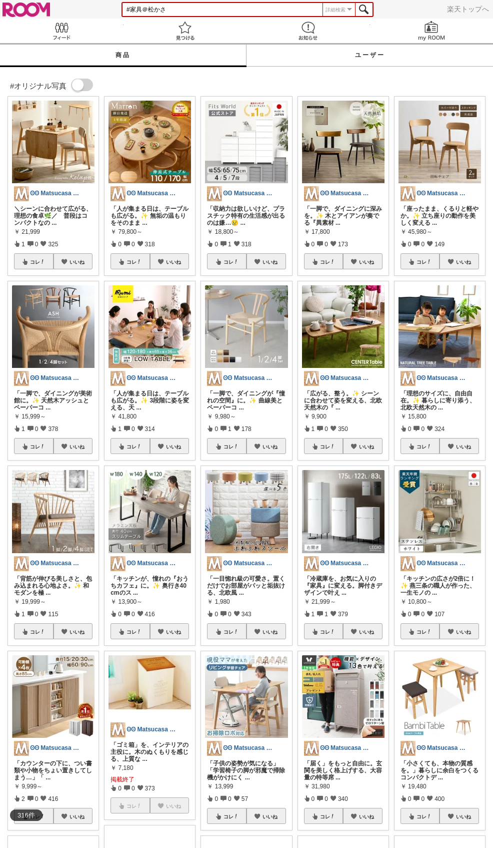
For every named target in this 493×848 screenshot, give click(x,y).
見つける (185, 31)
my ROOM (432, 31)
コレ (37, 261)
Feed (62, 31)
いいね (77, 261)
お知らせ (308, 31)
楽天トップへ (468, 9)
